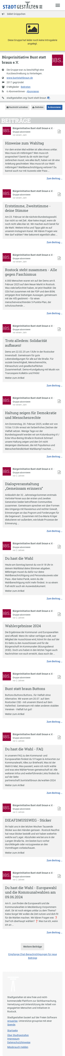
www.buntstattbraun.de (20, 77)
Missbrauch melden (17, 1047)
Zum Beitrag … (54, 178)
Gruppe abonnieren (22, 132)
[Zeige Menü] (57, 5)
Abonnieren (33, 91)
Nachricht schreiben (17, 107)
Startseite (12, 1030)
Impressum (13, 1038)
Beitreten (26, 86)
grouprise (12, 1021)
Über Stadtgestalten (18, 1035)
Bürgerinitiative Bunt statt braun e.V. (33, 128)
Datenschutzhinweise (18, 1042)
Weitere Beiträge (32, 946)
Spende (11, 1024)
